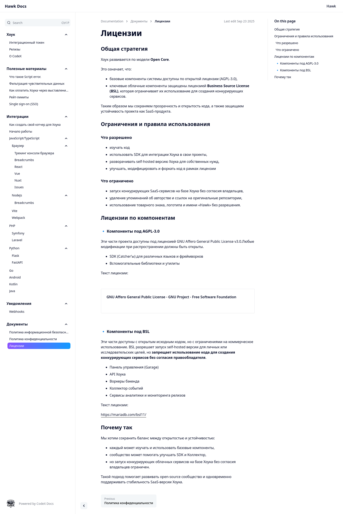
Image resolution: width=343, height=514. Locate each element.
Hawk (331, 6)
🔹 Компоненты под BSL (293, 70)
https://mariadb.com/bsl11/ (123, 414)
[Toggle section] (66, 34)
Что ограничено (287, 50)
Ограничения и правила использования (303, 36)
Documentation (112, 21)
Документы (139, 21)
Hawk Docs (16, 6)
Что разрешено (287, 43)
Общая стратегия (287, 29)
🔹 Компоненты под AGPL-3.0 (297, 63)
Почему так (282, 77)
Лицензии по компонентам (294, 56)
